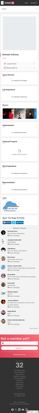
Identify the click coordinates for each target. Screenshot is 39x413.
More (35, 113)
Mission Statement (19, 372)
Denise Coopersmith (14, 266)
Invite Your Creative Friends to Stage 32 (19, 404)
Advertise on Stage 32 (19, 376)
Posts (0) (20, 64)
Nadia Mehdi (12, 311)
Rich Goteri (11, 257)
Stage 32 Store (21, 396)
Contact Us (19, 388)
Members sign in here (19, 354)
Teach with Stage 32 (19, 378)
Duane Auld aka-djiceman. (16, 320)
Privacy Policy (20, 386)
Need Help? (19, 380)
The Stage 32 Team (19, 370)
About (4, 9)
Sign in (26, 3)
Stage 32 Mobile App (19, 394)
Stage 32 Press (19, 374)
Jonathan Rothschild (14, 240)
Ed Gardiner (11, 274)
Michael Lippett (13, 292)
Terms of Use (19, 382)
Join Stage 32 (33, 3)
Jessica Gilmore (13, 300)
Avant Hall (11, 283)
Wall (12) (20, 68)
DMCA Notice (19, 384)
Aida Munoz (11, 248)
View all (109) (34, 328)
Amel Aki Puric (12, 231)
